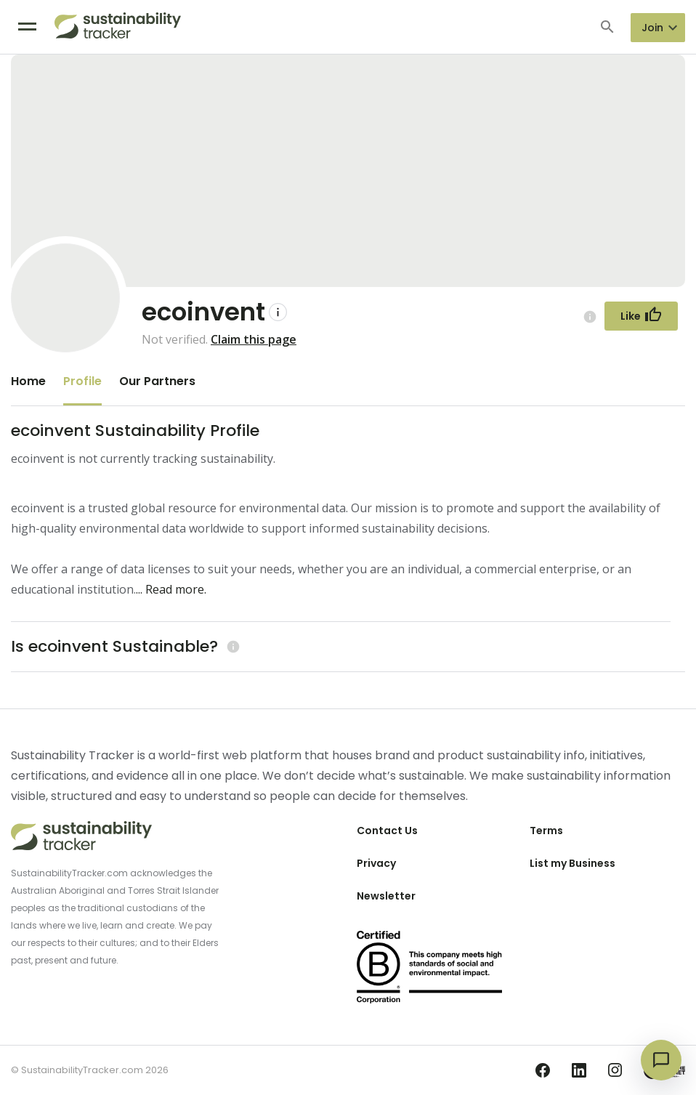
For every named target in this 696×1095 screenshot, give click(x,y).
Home (28, 381)
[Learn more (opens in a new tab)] (231, 646)
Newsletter (386, 896)
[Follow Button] (641, 316)
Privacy (376, 863)
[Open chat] (661, 1060)
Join (652, 27)
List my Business (572, 863)
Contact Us (387, 830)
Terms (546, 830)
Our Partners (157, 381)
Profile (82, 381)
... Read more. (171, 589)
